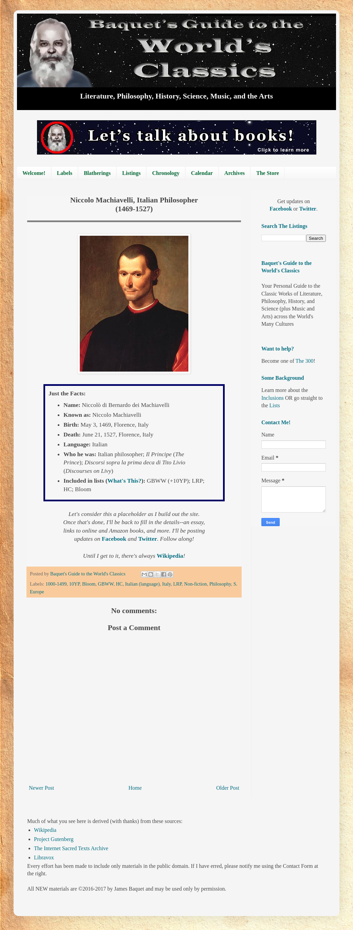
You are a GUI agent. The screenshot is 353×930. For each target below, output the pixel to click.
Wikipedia (45, 830)
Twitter (147, 538)
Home (135, 788)
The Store (267, 173)
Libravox (44, 857)
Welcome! (33, 173)
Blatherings (97, 173)
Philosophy (220, 584)
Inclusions (272, 398)
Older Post (227, 788)
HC (119, 584)
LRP (177, 584)
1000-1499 (56, 584)
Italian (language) (142, 584)
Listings (131, 173)
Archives (234, 173)
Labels (64, 173)
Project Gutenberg (54, 839)
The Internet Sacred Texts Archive (71, 848)
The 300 (305, 361)
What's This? (125, 480)
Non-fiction (195, 584)
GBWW (105, 584)
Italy (166, 584)
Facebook (115, 538)
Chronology (166, 173)
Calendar (202, 173)
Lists (275, 405)
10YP (74, 584)
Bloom (88, 584)
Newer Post (41, 788)
